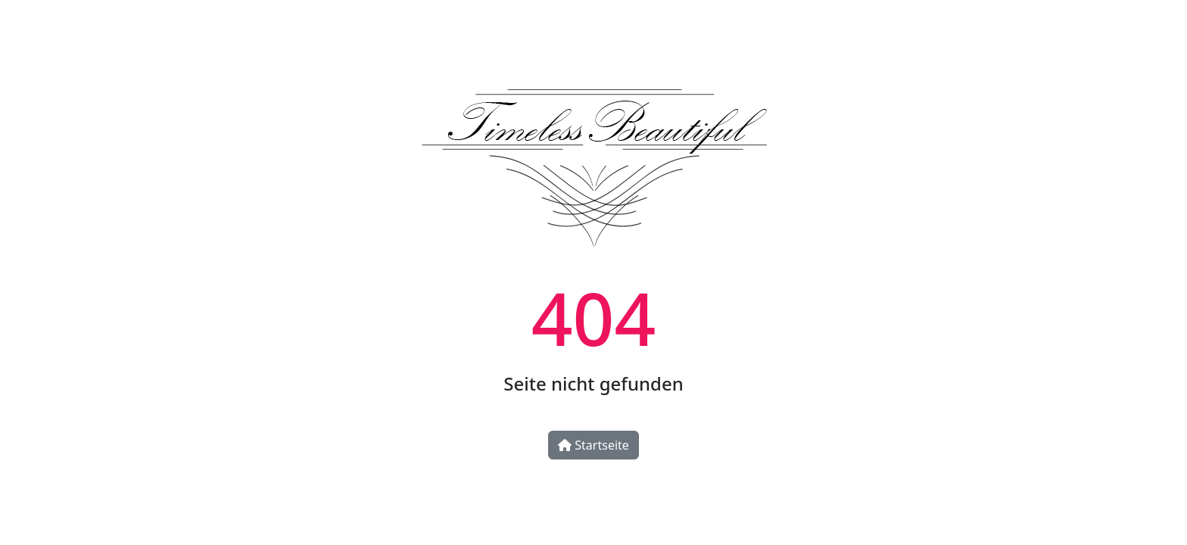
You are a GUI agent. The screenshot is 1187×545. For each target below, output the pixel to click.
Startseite (593, 445)
